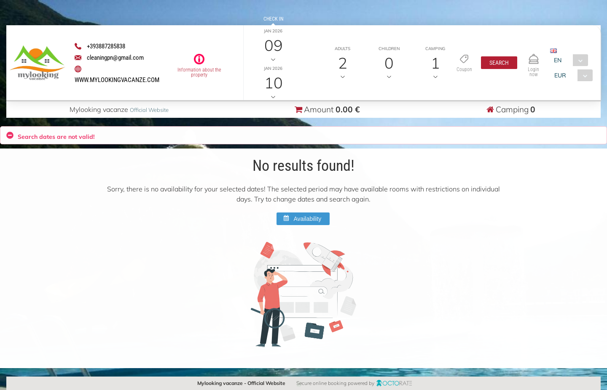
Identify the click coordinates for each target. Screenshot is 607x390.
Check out (273, 56)
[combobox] (569, 60)
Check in (273, 18)
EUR (560, 75)
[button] (499, 62)
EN (557, 60)
